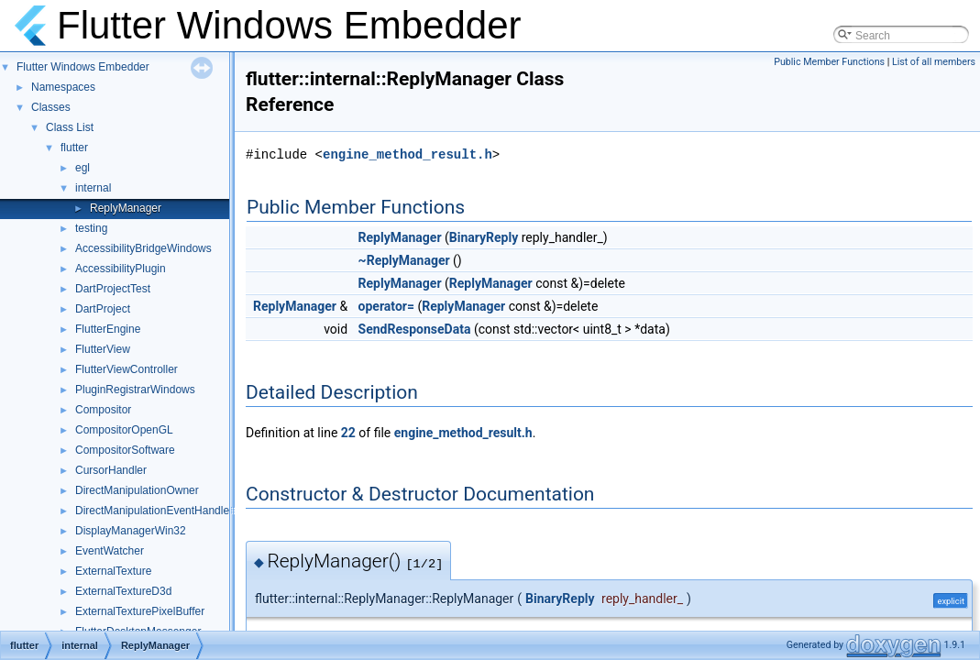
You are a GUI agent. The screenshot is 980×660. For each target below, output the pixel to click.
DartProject (102, 308)
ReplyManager (125, 208)
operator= (386, 306)
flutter (74, 147)
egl (82, 167)
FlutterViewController (126, 369)
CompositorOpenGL (124, 430)
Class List (70, 127)
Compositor (103, 409)
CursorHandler (111, 470)
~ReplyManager (404, 260)
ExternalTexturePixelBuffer (139, 611)
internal (93, 188)
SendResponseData (414, 329)
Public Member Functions (829, 62)
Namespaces (63, 87)
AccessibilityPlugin (120, 268)
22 (348, 432)
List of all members (933, 62)
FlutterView (102, 349)
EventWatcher (109, 550)
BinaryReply (483, 237)
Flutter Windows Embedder (83, 66)
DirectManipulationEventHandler (154, 510)
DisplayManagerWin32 (130, 530)
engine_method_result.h (407, 154)
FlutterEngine (107, 329)
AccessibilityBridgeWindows (143, 248)
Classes (51, 107)
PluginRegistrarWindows (135, 389)
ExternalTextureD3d (123, 591)
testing (91, 228)
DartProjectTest (112, 288)
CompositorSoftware (125, 450)
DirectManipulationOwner (137, 490)
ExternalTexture (113, 571)
